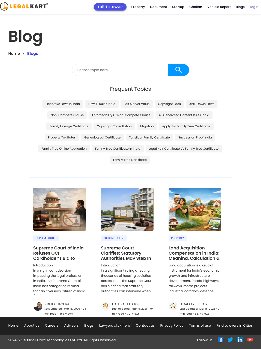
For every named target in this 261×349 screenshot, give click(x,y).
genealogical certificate (102, 123)
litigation (147, 112)
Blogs (89, 311)
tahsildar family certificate (149, 123)
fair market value (136, 90)
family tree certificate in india (117, 134)
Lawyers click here (114, 311)
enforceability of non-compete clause (121, 101)
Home (14, 39)
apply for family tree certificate (186, 112)
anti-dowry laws (201, 90)
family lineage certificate (69, 112)
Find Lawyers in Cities (235, 311)
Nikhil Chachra (56, 290)
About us (31, 311)
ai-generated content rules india (184, 101)
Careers (52, 311)
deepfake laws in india (63, 90)
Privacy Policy (171, 311)
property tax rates (62, 123)
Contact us (145, 311)
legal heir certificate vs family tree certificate (184, 134)
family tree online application (64, 134)
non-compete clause (67, 101)
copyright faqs (169, 90)
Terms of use (200, 311)
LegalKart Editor (126, 290)
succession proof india (195, 123)
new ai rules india (101, 90)
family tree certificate (130, 146)
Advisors (71, 311)
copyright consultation (114, 112)
